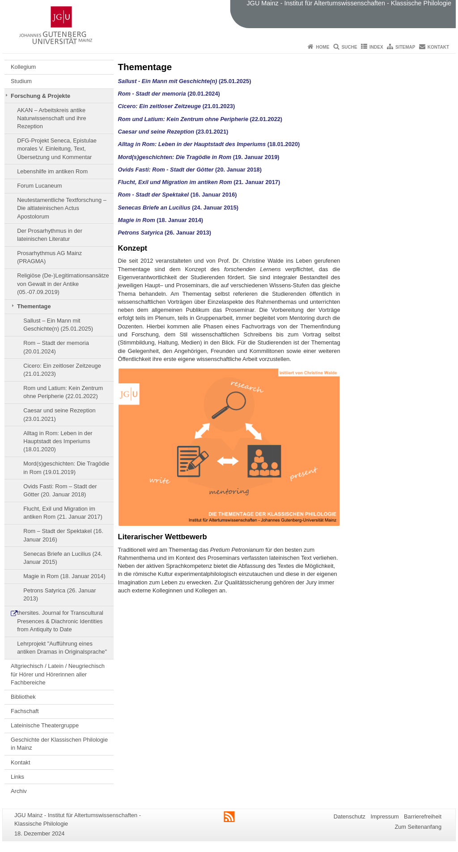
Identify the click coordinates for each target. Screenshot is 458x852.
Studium (21, 81)
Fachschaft (25, 711)
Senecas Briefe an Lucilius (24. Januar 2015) (62, 557)
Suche (349, 47)
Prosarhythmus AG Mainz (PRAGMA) (49, 257)
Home (322, 47)
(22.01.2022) (266, 119)
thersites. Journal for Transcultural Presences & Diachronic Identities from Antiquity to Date (60, 621)
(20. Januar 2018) (190, 169)
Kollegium (23, 66)
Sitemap (405, 47)
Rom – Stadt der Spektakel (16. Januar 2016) (63, 535)
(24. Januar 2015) (178, 207)
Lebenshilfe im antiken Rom (52, 171)
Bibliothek (23, 696)
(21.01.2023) (176, 106)
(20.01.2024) (169, 93)
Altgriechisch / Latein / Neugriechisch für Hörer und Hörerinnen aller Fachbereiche (58, 674)
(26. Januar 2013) (164, 232)
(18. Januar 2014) (161, 220)
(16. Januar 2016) (177, 194)
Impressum (384, 816)
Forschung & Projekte (40, 95)
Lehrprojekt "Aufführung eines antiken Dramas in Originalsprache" (62, 647)
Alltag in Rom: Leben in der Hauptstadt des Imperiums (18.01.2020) (57, 441)
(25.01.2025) (184, 81)
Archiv (19, 791)
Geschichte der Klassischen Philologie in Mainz (59, 743)
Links (17, 776)
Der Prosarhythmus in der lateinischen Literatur (49, 234)
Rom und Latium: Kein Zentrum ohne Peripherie (184, 119)
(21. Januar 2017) (199, 182)
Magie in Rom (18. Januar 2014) (64, 576)
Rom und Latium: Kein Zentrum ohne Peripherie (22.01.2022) (63, 392)
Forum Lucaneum (39, 185)
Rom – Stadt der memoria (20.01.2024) (56, 347)
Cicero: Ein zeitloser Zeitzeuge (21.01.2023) (62, 369)
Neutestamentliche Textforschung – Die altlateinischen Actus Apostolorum (61, 208)
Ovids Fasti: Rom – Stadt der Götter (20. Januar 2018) (60, 490)
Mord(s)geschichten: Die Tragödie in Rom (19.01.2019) (66, 467)
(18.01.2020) (209, 144)
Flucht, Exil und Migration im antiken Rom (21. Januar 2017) (62, 512)
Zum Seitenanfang (417, 826)
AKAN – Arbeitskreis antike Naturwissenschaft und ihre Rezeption (51, 118)
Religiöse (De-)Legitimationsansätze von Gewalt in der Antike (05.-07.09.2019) (63, 283)
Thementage (34, 306)
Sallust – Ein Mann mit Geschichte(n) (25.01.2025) (58, 324)
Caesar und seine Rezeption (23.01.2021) (59, 414)
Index (376, 47)
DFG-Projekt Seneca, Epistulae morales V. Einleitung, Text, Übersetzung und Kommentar (57, 148)
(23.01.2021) (173, 131)
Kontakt (438, 47)
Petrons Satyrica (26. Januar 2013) (59, 594)
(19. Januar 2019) (199, 157)
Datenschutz (349, 816)
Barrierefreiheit (422, 816)
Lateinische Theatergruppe (45, 725)
